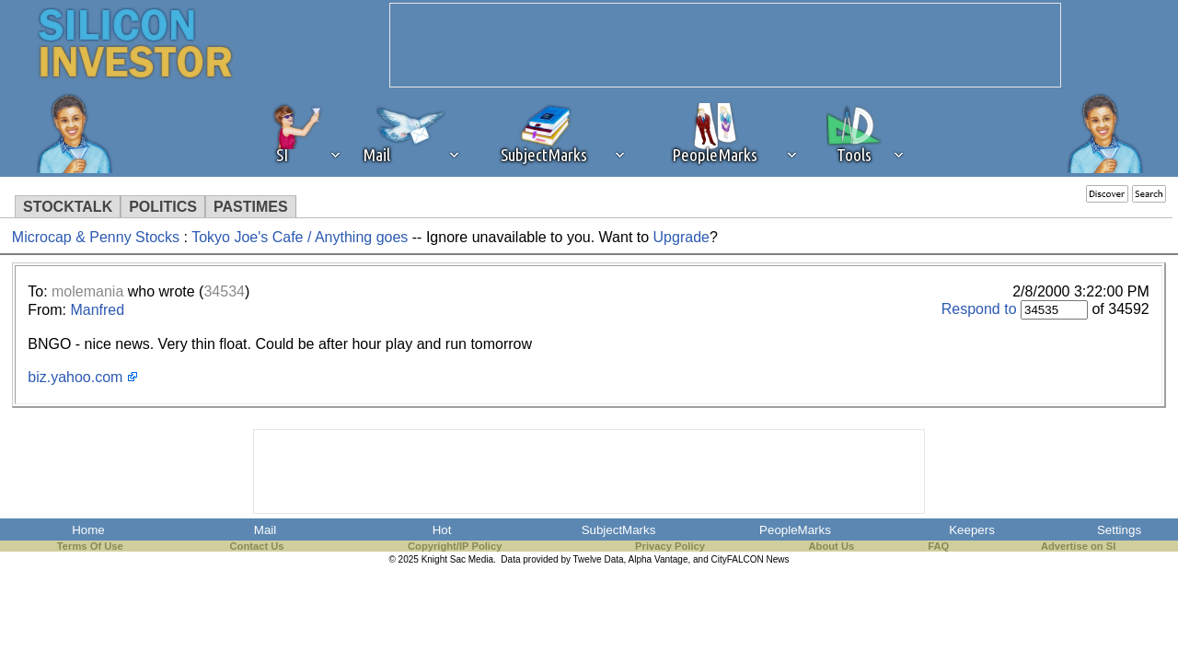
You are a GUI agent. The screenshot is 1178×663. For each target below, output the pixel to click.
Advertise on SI (1078, 546)
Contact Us (257, 546)
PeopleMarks (795, 530)
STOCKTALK (67, 207)
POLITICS (163, 207)
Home (88, 530)
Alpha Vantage (658, 559)
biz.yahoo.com (75, 377)
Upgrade (681, 237)
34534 (224, 291)
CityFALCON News (750, 559)
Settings (1119, 530)
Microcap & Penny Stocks (95, 237)
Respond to (979, 309)
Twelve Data (598, 559)
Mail (265, 530)
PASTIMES (251, 207)
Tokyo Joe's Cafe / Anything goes (299, 237)
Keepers (972, 530)
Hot (442, 530)
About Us (832, 546)
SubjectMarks (619, 530)
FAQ (938, 546)
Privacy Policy (670, 546)
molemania (87, 291)
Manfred (97, 310)
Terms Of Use (90, 546)
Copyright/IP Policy (455, 546)
